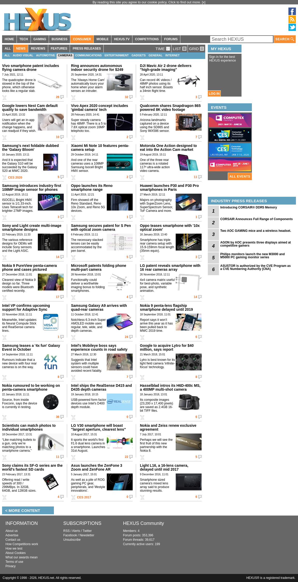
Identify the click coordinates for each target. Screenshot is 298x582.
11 (195, 177)
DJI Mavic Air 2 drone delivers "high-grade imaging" (165, 68)
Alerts (76, 531)
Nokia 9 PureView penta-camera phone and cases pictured (29, 267)
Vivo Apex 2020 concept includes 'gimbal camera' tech (99, 108)
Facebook (70, 535)
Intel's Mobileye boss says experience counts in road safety (99, 347)
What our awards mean (21, 557)
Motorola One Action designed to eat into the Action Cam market (168, 148)
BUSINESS (59, 39)
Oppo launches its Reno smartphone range (91, 188)
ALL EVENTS (240, 176)
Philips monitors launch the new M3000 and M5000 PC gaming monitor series (252, 256)
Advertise (11, 535)
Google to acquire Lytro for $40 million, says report (167, 347)
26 (57, 97)
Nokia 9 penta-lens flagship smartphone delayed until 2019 (166, 307)
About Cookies (15, 553)
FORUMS (171, 39)
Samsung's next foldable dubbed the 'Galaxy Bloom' (30, 148)
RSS (66, 531)
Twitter (87, 531)
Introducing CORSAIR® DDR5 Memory (248, 207)
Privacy (10, 566)
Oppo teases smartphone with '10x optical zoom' (170, 228)
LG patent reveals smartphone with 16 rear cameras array (170, 267)
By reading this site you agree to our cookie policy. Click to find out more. (147, 2)
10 (57, 137)
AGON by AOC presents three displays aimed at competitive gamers (255, 244)
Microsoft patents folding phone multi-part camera (98, 267)
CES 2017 (84, 497)
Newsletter (87, 535)
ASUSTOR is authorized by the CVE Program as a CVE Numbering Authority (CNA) (255, 267)
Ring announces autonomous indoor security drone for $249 (97, 68)
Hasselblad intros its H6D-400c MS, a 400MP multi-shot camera (170, 387)
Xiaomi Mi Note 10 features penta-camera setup (100, 148)
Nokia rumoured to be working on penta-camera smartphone (31, 387)
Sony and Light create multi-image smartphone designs (31, 228)
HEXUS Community (143, 523)
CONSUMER (82, 39)
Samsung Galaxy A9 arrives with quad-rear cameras (99, 307)
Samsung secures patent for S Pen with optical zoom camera (101, 228)
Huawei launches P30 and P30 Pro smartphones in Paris (169, 188)
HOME (9, 39)
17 (57, 297)
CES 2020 (15, 177)
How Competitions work (21, 544)
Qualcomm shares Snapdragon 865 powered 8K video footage (170, 108)
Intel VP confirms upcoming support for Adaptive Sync (26, 307)
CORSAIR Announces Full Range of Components (256, 219)
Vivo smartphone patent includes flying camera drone (30, 68)
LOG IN (214, 94)
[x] (203, 2)
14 (57, 257)
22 (126, 457)
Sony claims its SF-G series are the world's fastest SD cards (32, 467)
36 (57, 417)
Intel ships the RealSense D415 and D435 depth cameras (101, 387)
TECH (23, 39)
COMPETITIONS (147, 39)
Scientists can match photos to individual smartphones (29, 427)
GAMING (39, 39)
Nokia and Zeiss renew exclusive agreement (168, 427)
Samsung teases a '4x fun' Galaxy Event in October (31, 347)
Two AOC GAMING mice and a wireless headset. (255, 230)
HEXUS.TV (122, 39)
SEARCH (284, 39)
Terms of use (14, 562)
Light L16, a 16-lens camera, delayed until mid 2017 (164, 467)
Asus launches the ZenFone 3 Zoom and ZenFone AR (96, 467)
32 (126, 97)
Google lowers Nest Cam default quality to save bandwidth (30, 108)
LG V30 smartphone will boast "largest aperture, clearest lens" (98, 427)
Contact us (12, 540)
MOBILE (102, 39)
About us (11, 531)
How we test (13, 548)
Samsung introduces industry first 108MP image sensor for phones (31, 188)
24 (126, 337)
